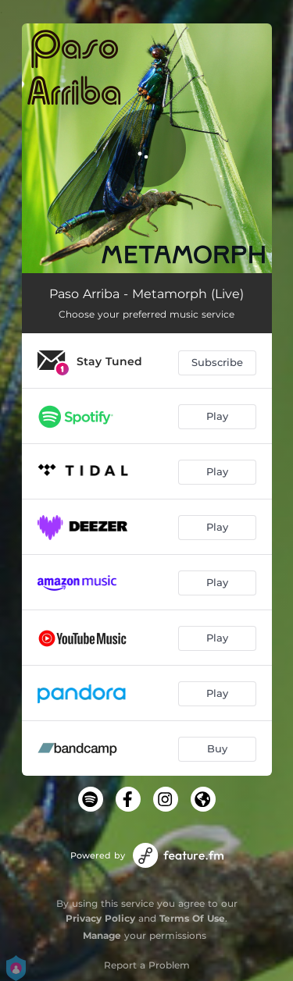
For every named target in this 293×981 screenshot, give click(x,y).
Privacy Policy (100, 918)
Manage (102, 935)
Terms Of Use (192, 918)
